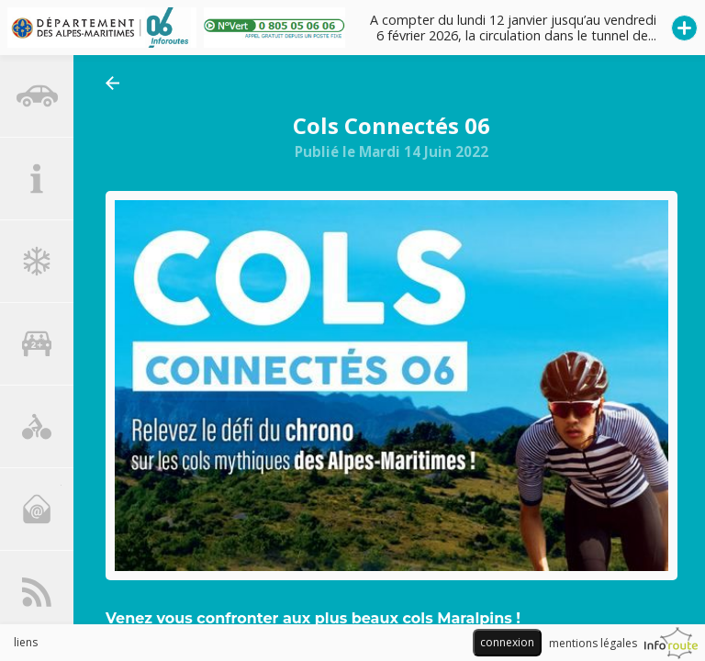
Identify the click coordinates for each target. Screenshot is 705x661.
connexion (507, 642)
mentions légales (593, 643)
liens (26, 642)
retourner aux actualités (117, 83)
